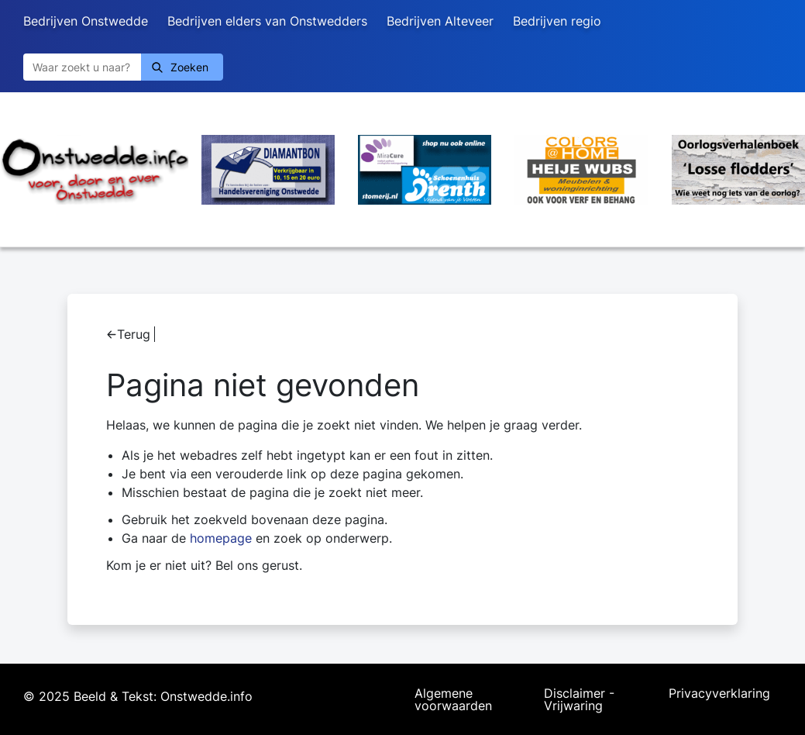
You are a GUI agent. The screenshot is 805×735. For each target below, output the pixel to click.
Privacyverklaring (719, 694)
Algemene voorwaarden (453, 699)
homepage (221, 538)
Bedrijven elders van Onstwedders (267, 21)
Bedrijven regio (557, 21)
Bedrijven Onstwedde (85, 21)
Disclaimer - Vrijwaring (579, 699)
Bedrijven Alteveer (440, 21)
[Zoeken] (82, 67)
